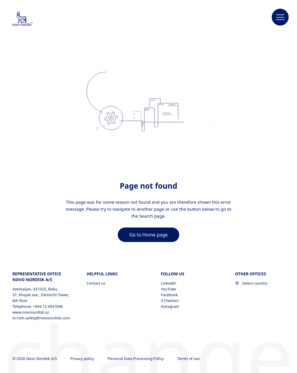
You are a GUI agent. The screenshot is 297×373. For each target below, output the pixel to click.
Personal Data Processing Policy (136, 358)
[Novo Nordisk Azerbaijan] (30, 19)
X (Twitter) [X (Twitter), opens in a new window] (170, 300)
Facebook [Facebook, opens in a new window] (169, 294)
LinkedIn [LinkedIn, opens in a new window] (168, 283)
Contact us (96, 283)
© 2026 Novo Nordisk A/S (35, 358)
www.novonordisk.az (30, 312)
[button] (280, 17)
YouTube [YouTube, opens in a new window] (168, 289)
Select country (251, 283)
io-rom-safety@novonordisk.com (41, 318)
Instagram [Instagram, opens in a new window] (170, 306)
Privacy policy (82, 358)
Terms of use (188, 358)
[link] (148, 235)
